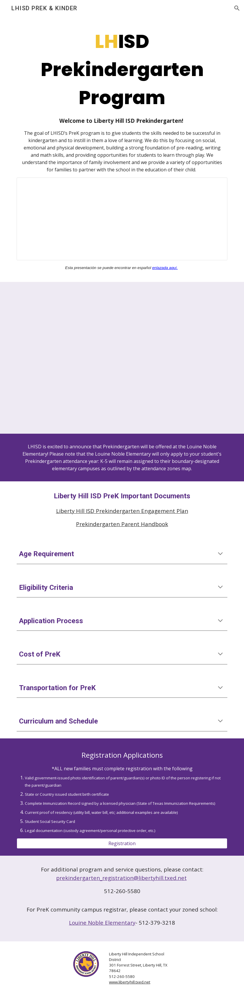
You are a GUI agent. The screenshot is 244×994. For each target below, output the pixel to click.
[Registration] (122, 843)
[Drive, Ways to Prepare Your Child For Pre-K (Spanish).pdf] (176, 358)
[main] (122, 100)
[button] (237, 8)
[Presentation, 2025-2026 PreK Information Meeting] (122, 219)
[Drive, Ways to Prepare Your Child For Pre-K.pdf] (68, 358)
